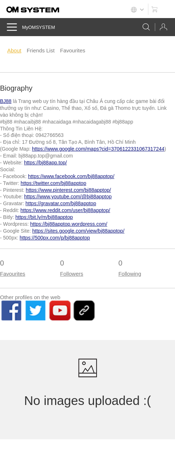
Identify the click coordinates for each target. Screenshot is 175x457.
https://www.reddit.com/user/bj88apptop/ (65, 210)
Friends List (41, 50)
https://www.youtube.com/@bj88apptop (68, 196)
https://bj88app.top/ (45, 162)
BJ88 (6, 101)
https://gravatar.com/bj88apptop (61, 203)
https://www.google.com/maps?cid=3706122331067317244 (98, 149)
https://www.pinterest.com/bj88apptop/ (68, 190)
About (14, 50)
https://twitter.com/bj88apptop (53, 183)
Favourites (72, 50)
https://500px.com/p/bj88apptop (54, 238)
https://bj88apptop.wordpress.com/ (68, 224)
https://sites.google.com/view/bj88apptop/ (78, 231)
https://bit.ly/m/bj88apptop (44, 217)
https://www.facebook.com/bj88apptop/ (71, 176)
